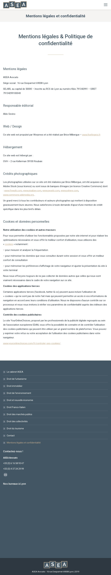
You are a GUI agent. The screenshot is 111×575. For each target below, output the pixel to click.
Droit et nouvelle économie (20, 400)
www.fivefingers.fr (91, 134)
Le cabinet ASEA (15, 372)
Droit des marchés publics (19, 414)
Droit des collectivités (17, 421)
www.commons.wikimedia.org (18, 194)
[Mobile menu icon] (105, 5)
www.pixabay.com (32, 190)
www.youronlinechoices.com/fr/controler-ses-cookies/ (31, 343)
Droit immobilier (14, 386)
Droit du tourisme (15, 428)
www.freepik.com (13, 190)
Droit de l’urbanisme (17, 379)
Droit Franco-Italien (16, 407)
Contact (11, 435)
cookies (9, 244)
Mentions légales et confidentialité (24, 442)
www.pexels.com (51, 190)
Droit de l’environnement (19, 393)
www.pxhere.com (69, 190)
